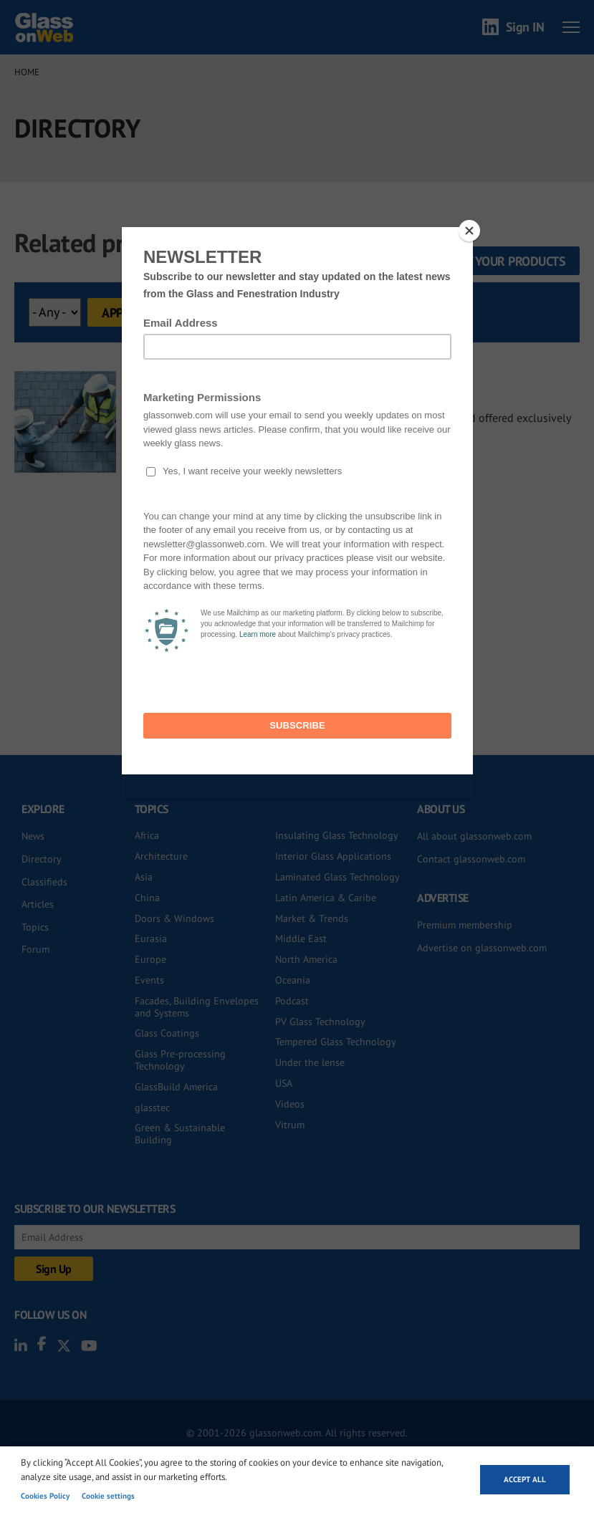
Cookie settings (108, 1496)
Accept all (525, 1479)
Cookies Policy (45, 1496)
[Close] (469, 230)
